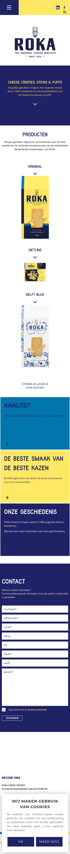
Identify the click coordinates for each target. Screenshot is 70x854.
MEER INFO (49, 842)
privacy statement (37, 709)
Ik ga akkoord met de (24, 710)
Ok (20, 842)
